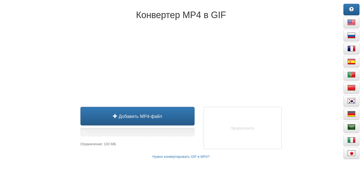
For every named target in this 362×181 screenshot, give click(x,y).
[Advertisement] (181, 65)
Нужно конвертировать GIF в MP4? (181, 157)
